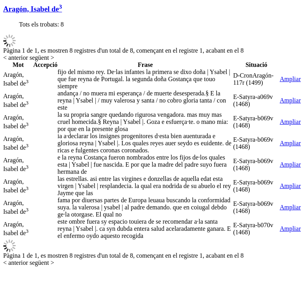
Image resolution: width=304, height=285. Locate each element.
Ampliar (290, 79)
